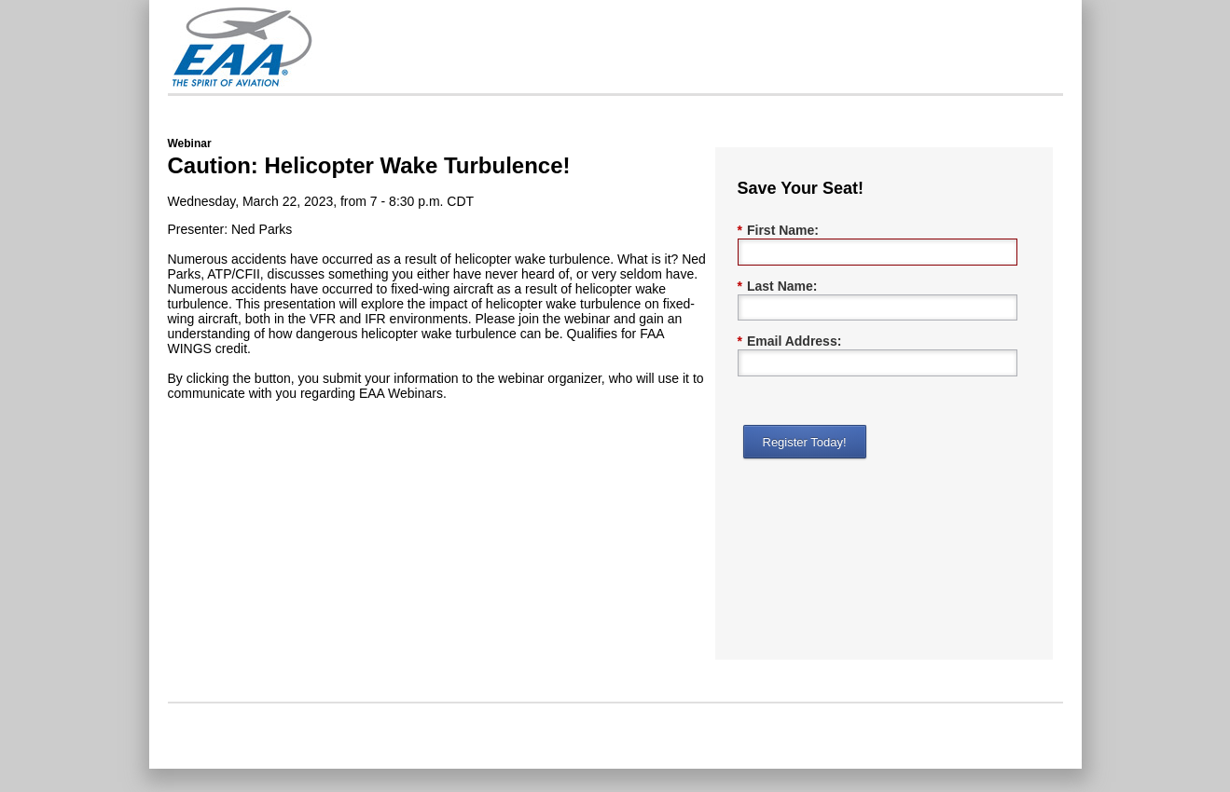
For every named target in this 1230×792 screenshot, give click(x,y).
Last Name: (778, 286)
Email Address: (790, 341)
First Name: (778, 231)
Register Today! (805, 442)
